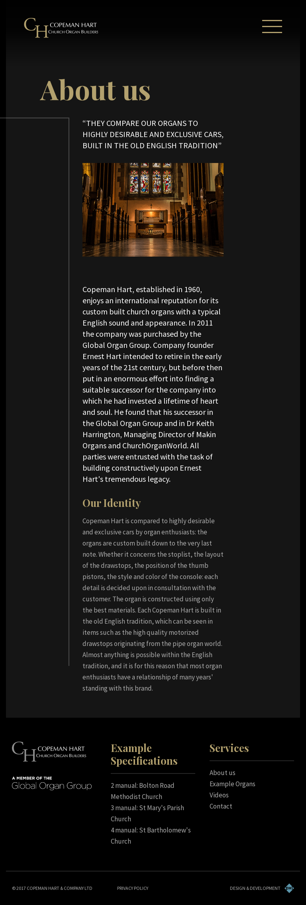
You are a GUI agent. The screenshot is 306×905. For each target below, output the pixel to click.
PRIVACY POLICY (132, 888)
